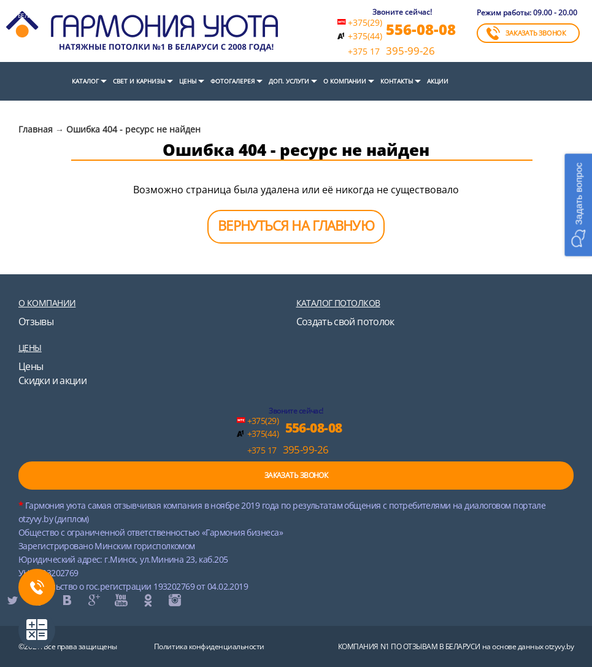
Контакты (396, 81)
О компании (344, 81)
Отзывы (35, 321)
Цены (187, 81)
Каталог (85, 81)
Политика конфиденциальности (209, 646)
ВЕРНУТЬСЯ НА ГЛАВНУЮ (296, 225)
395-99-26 (391, 50)
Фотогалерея (232, 81)
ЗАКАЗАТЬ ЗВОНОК (526, 33)
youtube (120, 600)
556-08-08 (421, 29)
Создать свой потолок (345, 321)
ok (147, 600)
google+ (93, 600)
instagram (174, 600)
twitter (12, 600)
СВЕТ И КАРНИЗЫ (139, 81)
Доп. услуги (289, 81)
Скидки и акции (52, 380)
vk (66, 600)
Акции (437, 81)
